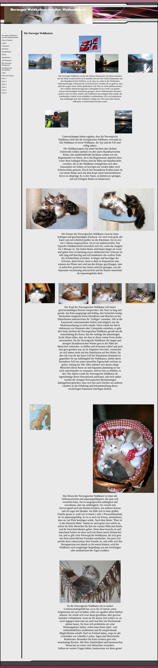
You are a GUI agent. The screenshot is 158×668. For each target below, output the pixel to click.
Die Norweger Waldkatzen (7, 64)
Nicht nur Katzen (8, 76)
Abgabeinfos (6, 57)
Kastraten (5, 49)
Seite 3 (4, 84)
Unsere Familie (7, 40)
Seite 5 (4, 90)
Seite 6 (4, 93)
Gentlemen (5, 46)
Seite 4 (4, 87)
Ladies (4, 43)
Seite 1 (4, 78)
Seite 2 (4, 81)
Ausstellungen (7, 60)
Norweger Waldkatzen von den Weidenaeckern (10, 36)
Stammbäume (6, 52)
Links (4, 73)
